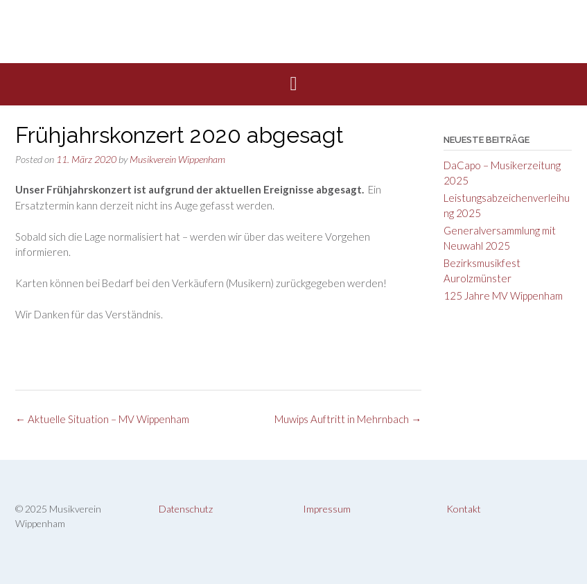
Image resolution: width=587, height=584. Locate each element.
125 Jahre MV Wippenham (503, 295)
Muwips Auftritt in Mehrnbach (347, 419)
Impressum (327, 509)
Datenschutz (186, 509)
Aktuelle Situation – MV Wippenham (102, 419)
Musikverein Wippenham (177, 159)
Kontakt (463, 509)
